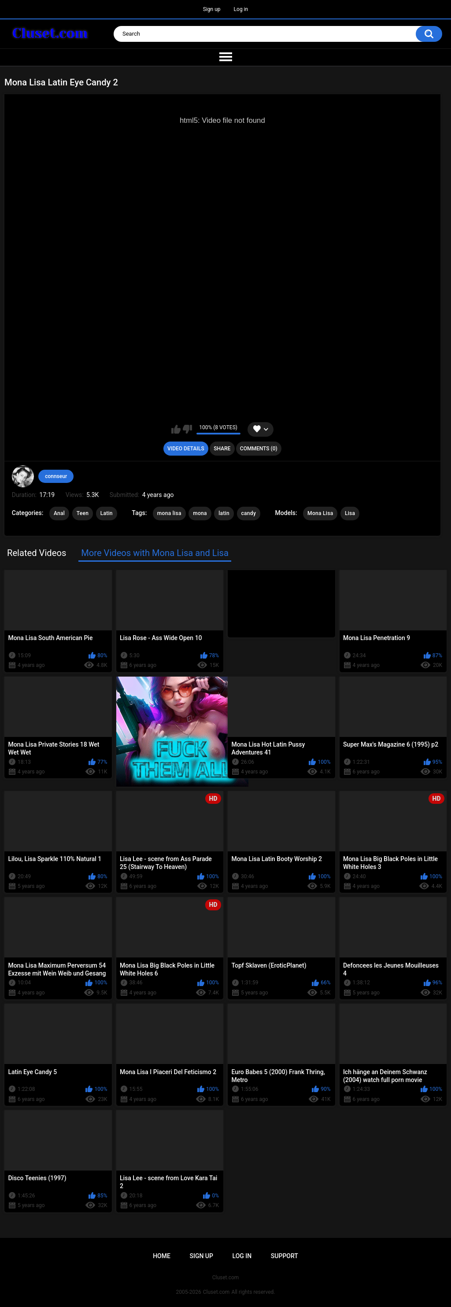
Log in (241, 9)
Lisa (350, 513)
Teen (83, 513)
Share (222, 448)
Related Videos (36, 553)
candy (248, 513)
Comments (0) (258, 448)
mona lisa (169, 513)
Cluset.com (216, 1292)
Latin (106, 513)
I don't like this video (187, 429)
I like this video (176, 429)
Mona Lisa (320, 513)
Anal (59, 513)
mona (200, 513)
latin (223, 513)
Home (161, 1255)
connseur (56, 476)
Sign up (212, 9)
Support (284, 1255)
